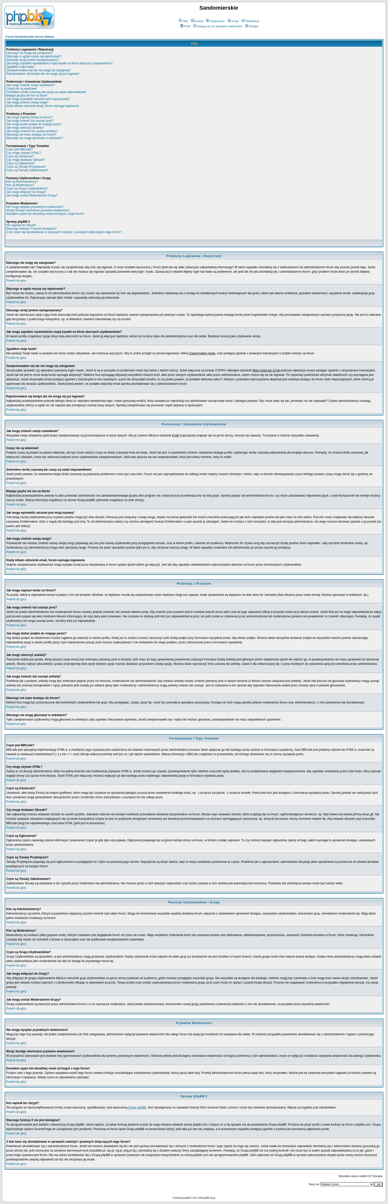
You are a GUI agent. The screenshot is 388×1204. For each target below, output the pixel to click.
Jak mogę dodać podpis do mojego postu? (34, 124)
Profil (185, 26)
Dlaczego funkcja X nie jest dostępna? (31, 228)
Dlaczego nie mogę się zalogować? (29, 53)
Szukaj (197, 21)
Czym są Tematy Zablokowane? (27, 170)
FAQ (183, 21)
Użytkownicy (215, 21)
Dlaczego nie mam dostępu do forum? (31, 134)
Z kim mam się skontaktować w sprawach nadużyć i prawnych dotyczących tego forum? (63, 232)
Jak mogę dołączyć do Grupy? (26, 192)
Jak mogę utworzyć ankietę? (25, 127)
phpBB (187, 1198)
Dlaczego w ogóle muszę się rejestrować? (33, 56)
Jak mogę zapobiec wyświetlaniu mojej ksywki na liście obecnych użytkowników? (59, 63)
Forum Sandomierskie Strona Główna (30, 36)
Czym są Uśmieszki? (20, 156)
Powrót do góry (16, 280)
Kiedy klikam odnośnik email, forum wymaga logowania (42, 106)
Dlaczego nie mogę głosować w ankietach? (34, 138)
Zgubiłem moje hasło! (20, 67)
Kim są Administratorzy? (22, 181)
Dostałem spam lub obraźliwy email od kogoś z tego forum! (45, 214)
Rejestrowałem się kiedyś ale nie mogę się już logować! (42, 73)
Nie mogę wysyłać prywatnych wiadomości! (34, 207)
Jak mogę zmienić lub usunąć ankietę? (31, 131)
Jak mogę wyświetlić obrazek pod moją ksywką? (38, 99)
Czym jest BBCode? (19, 149)
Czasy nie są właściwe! (21, 88)
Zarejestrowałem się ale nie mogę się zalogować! (38, 70)
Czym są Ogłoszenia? (20, 163)
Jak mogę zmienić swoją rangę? (27, 102)
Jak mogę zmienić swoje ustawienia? (30, 85)
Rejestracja (250, 21)
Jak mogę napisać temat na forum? (29, 117)
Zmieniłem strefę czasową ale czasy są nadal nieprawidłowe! (46, 92)
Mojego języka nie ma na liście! (26, 95)
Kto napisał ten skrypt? (21, 225)
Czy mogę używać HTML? (23, 153)
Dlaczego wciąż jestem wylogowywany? (32, 60)
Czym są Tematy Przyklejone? (26, 167)
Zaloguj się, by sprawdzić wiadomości (217, 26)
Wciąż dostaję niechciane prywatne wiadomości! (38, 210)
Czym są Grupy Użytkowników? (27, 188)
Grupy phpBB (137, 1107)
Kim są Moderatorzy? (20, 185)
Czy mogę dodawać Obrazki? (25, 160)
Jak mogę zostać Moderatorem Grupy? (31, 195)
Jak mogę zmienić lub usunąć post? (29, 120)
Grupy (233, 21)
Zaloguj (251, 26)
